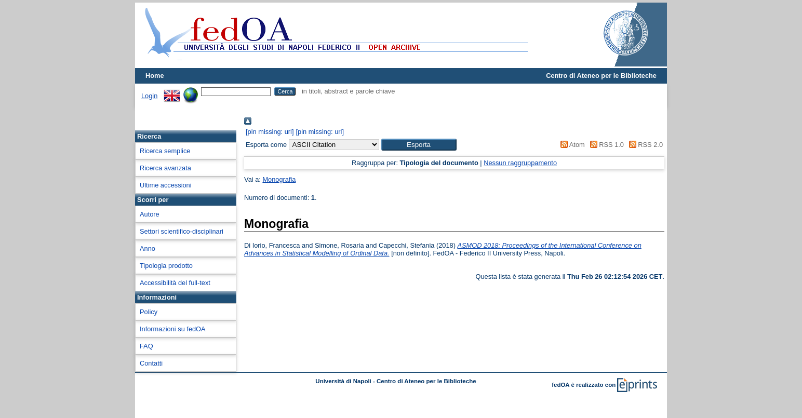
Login (149, 96)
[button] (419, 145)
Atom (571, 145)
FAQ (146, 346)
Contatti (151, 363)
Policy (148, 312)
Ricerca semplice (165, 151)
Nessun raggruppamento (520, 163)
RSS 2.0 (644, 145)
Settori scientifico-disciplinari (181, 231)
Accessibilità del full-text (175, 283)
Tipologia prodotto (166, 265)
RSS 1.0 (605, 145)
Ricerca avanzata (165, 168)
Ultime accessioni (166, 185)
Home (154, 75)
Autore (149, 214)
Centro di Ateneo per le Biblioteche (601, 75)
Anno (147, 248)
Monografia (279, 179)
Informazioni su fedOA (173, 329)
